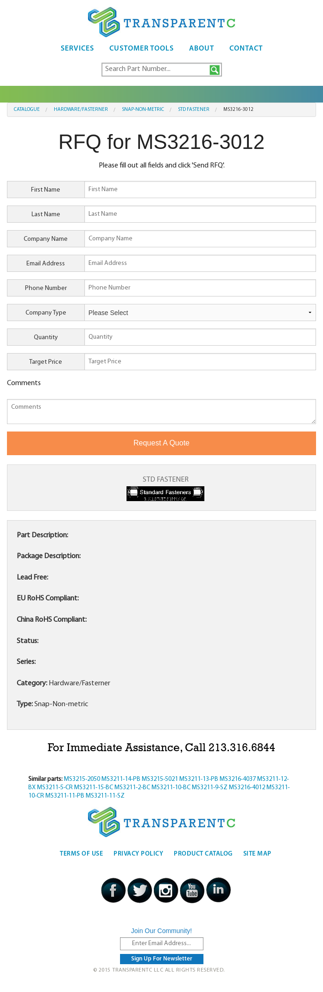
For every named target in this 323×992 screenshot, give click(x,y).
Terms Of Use (81, 853)
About (201, 48)
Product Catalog (203, 853)
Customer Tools (141, 48)
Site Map (257, 853)
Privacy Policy (138, 853)
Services (77, 48)
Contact (246, 48)
